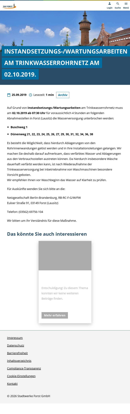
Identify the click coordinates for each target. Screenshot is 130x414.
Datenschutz (15, 345)
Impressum (15, 338)
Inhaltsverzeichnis (19, 361)
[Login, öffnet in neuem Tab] (110, 5)
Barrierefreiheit (17, 353)
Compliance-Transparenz (24, 368)
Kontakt (12, 384)
